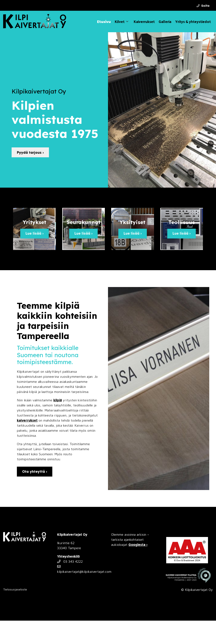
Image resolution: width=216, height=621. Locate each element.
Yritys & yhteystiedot (193, 21)
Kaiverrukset (144, 21)
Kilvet (119, 21)
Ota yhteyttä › (34, 472)
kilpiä (57, 400)
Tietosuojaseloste (15, 590)
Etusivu (104, 21)
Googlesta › (137, 545)
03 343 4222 (70, 562)
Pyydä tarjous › (30, 152)
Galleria (165, 21)
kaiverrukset (27, 421)
